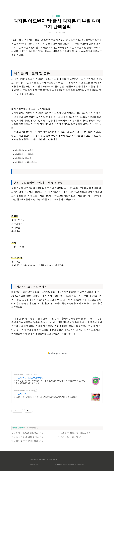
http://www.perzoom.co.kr (23, 454)
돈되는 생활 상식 (57, 47)
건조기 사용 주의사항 (68, 500)
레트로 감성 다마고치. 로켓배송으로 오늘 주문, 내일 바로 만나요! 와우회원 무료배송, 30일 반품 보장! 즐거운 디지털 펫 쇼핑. (49, 445)
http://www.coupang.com (23, 438)
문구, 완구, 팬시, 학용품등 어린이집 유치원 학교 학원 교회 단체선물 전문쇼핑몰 (45, 460)
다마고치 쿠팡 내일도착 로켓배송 (28, 441)
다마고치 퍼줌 (20, 457)
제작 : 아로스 (34, 528)
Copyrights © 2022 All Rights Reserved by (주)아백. (69, 528)
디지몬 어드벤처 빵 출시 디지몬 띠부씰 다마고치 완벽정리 (57, 55)
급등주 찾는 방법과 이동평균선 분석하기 (25, 496)
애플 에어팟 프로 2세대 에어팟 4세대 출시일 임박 (25, 504)
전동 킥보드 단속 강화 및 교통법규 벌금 (25, 500)
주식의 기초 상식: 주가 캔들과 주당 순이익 (72, 496)
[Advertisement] (57, 21)
